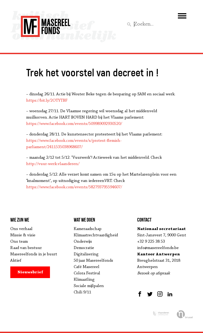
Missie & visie (22, 235)
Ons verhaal (21, 229)
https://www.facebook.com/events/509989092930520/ (74, 124)
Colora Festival (87, 273)
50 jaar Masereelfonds (93, 261)
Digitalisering (86, 254)
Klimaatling (84, 280)
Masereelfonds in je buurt (33, 254)
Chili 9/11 (82, 292)
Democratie (84, 248)
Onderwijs (83, 242)
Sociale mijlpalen (89, 286)
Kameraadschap (88, 229)
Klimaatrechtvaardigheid (96, 235)
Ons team (19, 242)
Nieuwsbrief (30, 272)
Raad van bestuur (26, 248)
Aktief (15, 261)
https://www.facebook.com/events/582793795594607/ (74, 187)
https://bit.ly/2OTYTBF (46, 101)
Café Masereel (86, 267)
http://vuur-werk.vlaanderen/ (53, 164)
